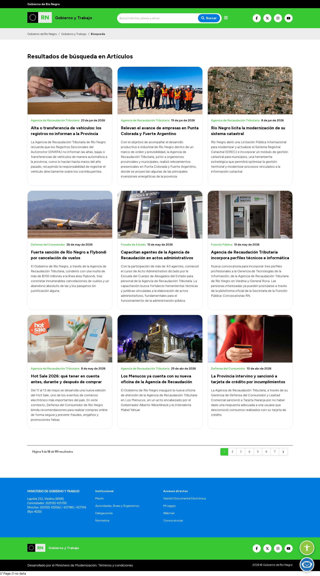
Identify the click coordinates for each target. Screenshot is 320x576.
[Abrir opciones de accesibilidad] (307, 547)
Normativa (102, 520)
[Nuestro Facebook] (257, 18)
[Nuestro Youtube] (288, 18)
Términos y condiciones (115, 565)
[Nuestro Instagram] (278, 18)
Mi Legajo (169, 506)
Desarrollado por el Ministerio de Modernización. (62, 565)
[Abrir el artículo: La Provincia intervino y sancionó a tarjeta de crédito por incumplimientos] (250, 339)
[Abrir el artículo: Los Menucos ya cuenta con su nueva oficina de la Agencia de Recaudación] (160, 339)
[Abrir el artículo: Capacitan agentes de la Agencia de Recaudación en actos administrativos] (160, 214)
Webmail (168, 513)
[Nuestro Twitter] (267, 18)
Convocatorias (173, 520)
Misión (99, 498)
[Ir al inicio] (59, 18)
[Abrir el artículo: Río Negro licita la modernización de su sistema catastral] (250, 90)
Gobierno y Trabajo (74, 34)
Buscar (209, 18)
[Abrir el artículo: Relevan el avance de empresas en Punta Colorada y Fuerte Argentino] (160, 90)
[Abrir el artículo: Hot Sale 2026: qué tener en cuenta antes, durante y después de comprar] (70, 339)
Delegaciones (104, 513)
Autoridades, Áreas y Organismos (117, 506)
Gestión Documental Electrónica (184, 498)
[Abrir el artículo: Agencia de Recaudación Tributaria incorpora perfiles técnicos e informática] (250, 214)
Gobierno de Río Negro (42, 34)
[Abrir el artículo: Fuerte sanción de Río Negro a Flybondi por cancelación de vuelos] (70, 214)
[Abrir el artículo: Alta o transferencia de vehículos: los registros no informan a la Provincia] (70, 90)
